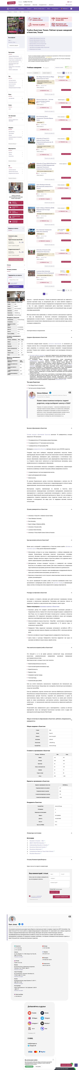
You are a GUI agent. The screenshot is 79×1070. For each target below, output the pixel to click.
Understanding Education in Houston (39, 848)
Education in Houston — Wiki (37, 844)
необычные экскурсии (15, 222)
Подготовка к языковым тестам (14, 67)
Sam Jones (13, 928)
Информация (27, 4)
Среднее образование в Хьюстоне (37, 38)
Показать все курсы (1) (49, 111)
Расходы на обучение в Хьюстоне (37, 45)
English (70, 1)
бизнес (10, 135)
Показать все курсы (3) (49, 289)
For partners (69, 4)
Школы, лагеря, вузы (39, 8)
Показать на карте (59, 67)
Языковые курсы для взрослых (14, 64)
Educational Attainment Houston (38, 851)
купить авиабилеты (15, 212)
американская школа (14, 173)
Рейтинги (64, 8)
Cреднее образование (14, 56)
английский (11, 98)
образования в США (61, 383)
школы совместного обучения (13, 120)
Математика (11, 131)
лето (10, 109)
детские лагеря (58, 586)
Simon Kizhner (42, 397)
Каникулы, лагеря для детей (15, 58)
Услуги (20, 4)
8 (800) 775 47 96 (27, 2)
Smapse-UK (32, 1049)
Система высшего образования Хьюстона (38, 438)
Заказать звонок (62, 1064)
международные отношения (15, 137)
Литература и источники (35, 49)
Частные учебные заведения (37, 359)
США (10, 40)
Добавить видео (55, 895)
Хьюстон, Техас (12, 42)
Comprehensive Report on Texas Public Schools (42, 855)
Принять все (29, 1066)
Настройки (38, 1066)
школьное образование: (55, 347)
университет (11, 85)
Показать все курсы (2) (49, 133)
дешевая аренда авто (16, 217)
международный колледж (15, 87)
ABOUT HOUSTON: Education (38, 846)
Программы (21, 8)
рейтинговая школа (13, 171)
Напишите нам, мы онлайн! (62, 1068)
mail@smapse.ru (32, 1047)
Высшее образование (14, 61)
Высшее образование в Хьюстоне (37, 40)
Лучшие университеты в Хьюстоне (37, 41)
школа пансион (12, 84)
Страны (29, 8)
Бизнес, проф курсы (13, 69)
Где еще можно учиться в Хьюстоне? (38, 43)
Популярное (11, 9)
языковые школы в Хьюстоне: (49, 610)
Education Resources (35, 857)
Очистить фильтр (14, 45)
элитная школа (12, 169)
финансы (11, 138)
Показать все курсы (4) (49, 94)
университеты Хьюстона (39, 452)
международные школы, (37, 364)
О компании (55, 8)
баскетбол (11, 156)
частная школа (12, 80)
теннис (10, 154)
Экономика (11, 133)
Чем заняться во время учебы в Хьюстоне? (39, 47)
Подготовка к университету (15, 60)
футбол (10, 152)
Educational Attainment (36, 853)
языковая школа (13, 82)
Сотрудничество (42, 4)
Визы (48, 8)
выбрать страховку (14, 203)
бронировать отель (15, 207)
